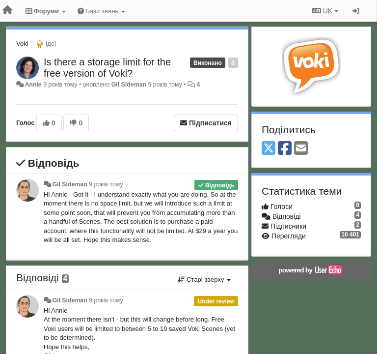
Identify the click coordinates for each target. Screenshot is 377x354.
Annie (33, 84)
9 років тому (106, 184)
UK (325, 11)
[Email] (301, 148)
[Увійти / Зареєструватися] (356, 10)
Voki (22, 43)
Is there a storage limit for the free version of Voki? (107, 68)
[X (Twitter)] (268, 148)
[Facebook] (285, 148)
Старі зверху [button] (204, 279)
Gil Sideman (128, 84)
